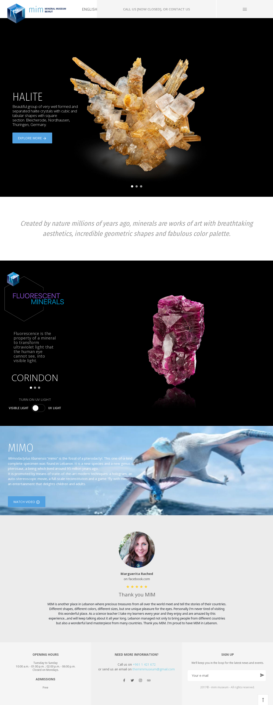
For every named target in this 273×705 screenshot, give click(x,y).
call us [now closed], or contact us (156, 9)
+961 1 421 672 (144, 664)
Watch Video (26, 502)
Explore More (32, 138)
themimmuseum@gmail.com (154, 669)
